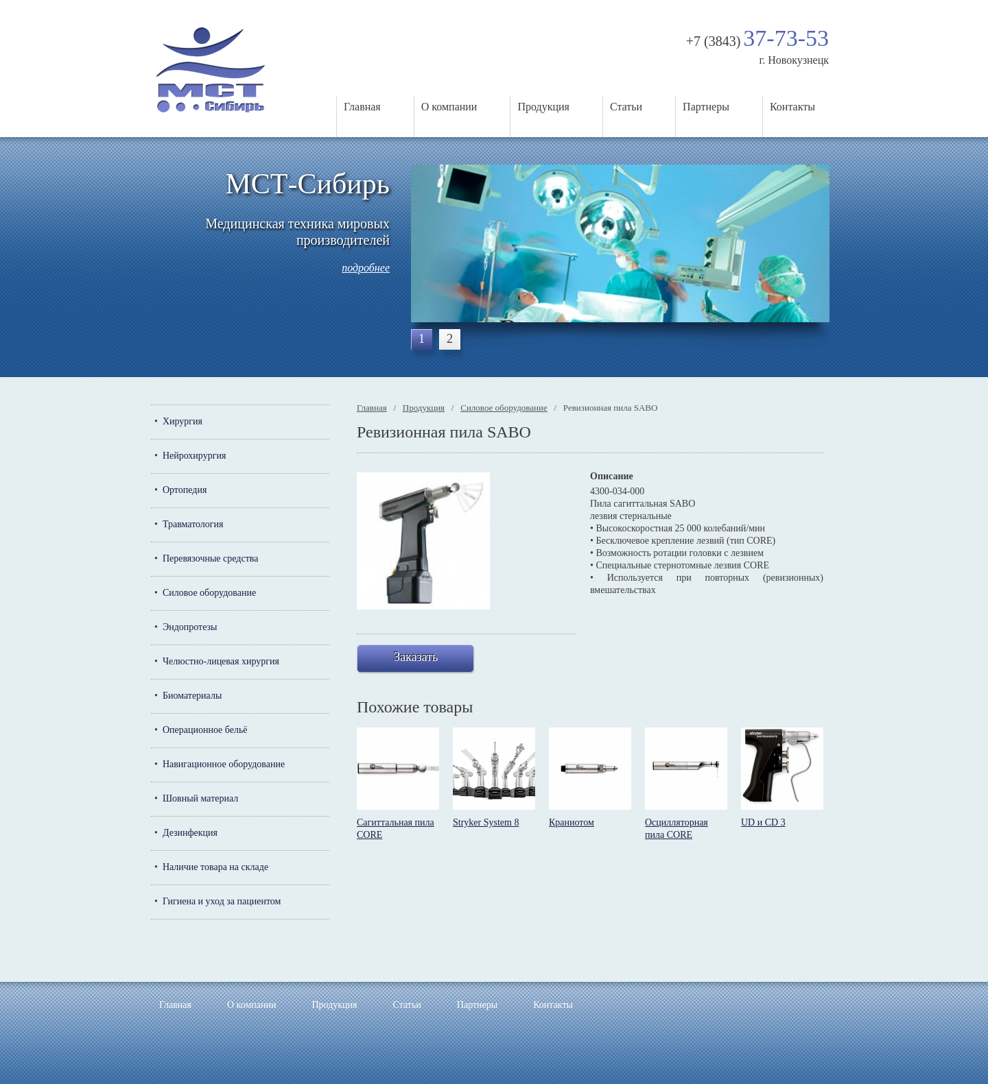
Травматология (193, 524)
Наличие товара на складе (215, 867)
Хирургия (182, 421)
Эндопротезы (190, 627)
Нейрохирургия (194, 455)
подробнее (366, 268)
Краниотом (571, 822)
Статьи (626, 106)
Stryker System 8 (486, 822)
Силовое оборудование (209, 593)
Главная (362, 106)
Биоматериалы (192, 695)
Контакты (792, 106)
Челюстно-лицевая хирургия (221, 661)
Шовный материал (200, 798)
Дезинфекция (190, 833)
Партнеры (706, 106)
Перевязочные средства (210, 558)
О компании (449, 106)
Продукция (543, 106)
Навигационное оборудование (224, 764)
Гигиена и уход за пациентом (222, 901)
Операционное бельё (205, 730)
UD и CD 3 (763, 822)
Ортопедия (185, 490)
